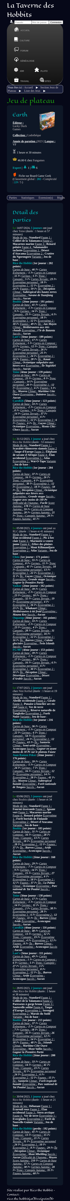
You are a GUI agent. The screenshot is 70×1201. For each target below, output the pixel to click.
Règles (61, 197)
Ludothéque (34, 135)
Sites (45, 80)
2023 (40, 141)
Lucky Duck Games (20, 127)
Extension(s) (46, 197)
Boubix (23, 799)
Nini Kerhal (25, 691)
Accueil (28, 87)
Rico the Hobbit (22, 442)
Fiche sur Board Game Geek (32, 175)
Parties (13, 197)
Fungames (39, 160)
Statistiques (27, 197)
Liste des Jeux (32, 90)
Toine (21, 231)
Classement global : (27, 179)
